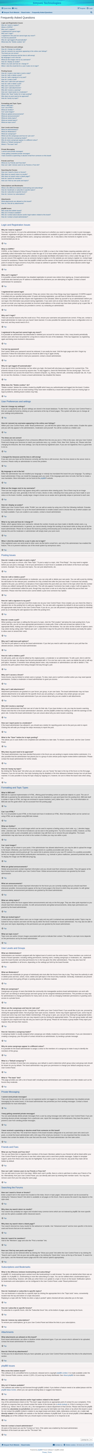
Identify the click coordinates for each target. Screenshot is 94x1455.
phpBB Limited (62, 1373)
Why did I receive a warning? (11, 90)
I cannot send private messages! (12, 151)
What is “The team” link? (9, 144)
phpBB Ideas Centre (8, 1390)
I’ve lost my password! (8, 37)
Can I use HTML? (7, 107)
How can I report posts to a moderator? (14, 92)
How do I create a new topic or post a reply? (16, 73)
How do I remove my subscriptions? (13, 194)
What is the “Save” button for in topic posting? (16, 94)
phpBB (43, 478)
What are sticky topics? (9, 118)
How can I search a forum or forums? (13, 172)
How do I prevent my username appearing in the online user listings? (24, 51)
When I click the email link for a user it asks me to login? (20, 66)
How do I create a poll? (9, 79)
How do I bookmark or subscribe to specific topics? (18, 190)
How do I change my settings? (11, 49)
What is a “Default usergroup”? (11, 142)
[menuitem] (14, 8)
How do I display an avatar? (10, 62)
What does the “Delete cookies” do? (13, 42)
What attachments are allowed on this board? (16, 201)
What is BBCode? (7, 105)
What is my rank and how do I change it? (15, 64)
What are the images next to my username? (16, 59)
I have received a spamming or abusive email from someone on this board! (26, 155)
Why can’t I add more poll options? (12, 81)
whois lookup (62, 1404)
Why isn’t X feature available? (11, 212)
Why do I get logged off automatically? (14, 40)
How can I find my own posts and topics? (15, 180)
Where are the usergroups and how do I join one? (17, 136)
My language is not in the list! (11, 57)
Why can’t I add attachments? (11, 88)
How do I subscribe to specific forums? (14, 192)
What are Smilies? (7, 110)
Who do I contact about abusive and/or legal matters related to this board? (26, 215)
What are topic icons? (8, 122)
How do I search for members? (11, 178)
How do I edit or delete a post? (11, 75)
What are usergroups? (8, 134)
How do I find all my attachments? (12, 203)
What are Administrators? (9, 129)
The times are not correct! (9, 53)
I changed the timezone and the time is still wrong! (18, 55)
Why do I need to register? (10, 25)
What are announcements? (10, 116)
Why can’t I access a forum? (10, 86)
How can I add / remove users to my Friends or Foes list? (20, 165)
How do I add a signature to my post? (13, 77)
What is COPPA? (7, 27)
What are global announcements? (12, 114)
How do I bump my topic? (9, 98)
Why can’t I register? (8, 29)
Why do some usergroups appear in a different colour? (19, 140)
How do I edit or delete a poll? (11, 83)
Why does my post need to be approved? (15, 96)
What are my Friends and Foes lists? (13, 163)
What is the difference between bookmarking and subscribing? (22, 188)
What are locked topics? (9, 120)
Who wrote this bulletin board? (11, 210)
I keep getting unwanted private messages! (15, 153)
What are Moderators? (8, 131)
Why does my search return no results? (14, 174)
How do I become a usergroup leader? (14, 138)
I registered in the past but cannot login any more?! (18, 35)
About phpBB (68, 1375)
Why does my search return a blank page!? (15, 176)
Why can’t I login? (7, 33)
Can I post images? (7, 112)
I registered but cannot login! (10, 31)
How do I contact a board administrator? (14, 217)
